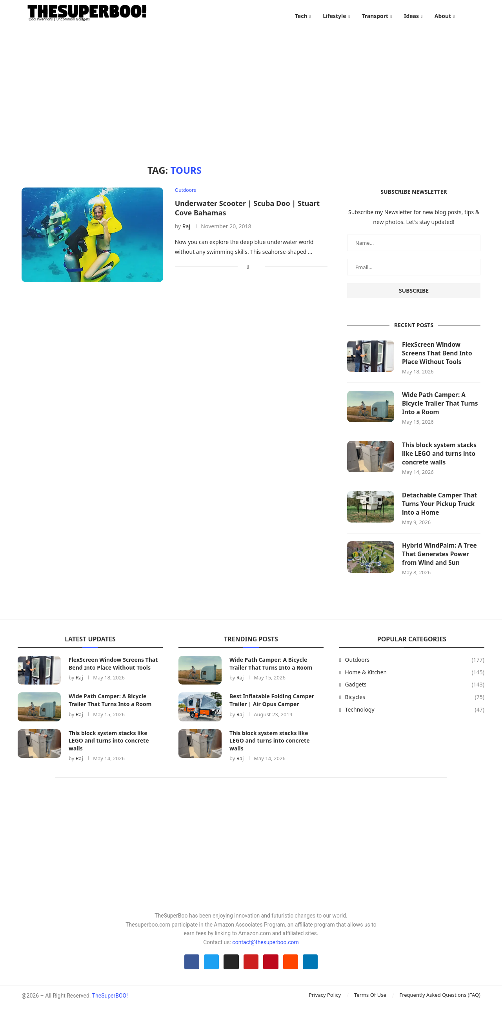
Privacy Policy (325, 1005)
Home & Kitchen (414, 680)
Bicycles (414, 705)
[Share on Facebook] (248, 271)
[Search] (476, 16)
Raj (186, 230)
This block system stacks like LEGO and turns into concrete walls (440, 460)
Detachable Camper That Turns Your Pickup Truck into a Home (440, 511)
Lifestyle (334, 16)
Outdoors (414, 668)
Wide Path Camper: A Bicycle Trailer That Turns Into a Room (441, 409)
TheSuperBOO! (110, 1006)
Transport (375, 16)
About (443, 16)
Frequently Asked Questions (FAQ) (439, 1005)
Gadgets (414, 692)
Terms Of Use (370, 1005)
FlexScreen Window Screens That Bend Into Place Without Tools (438, 358)
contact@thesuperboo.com (265, 950)
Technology (414, 717)
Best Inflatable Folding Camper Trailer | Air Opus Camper (271, 708)
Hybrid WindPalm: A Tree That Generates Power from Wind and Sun (440, 562)
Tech (301, 16)
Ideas (411, 16)
